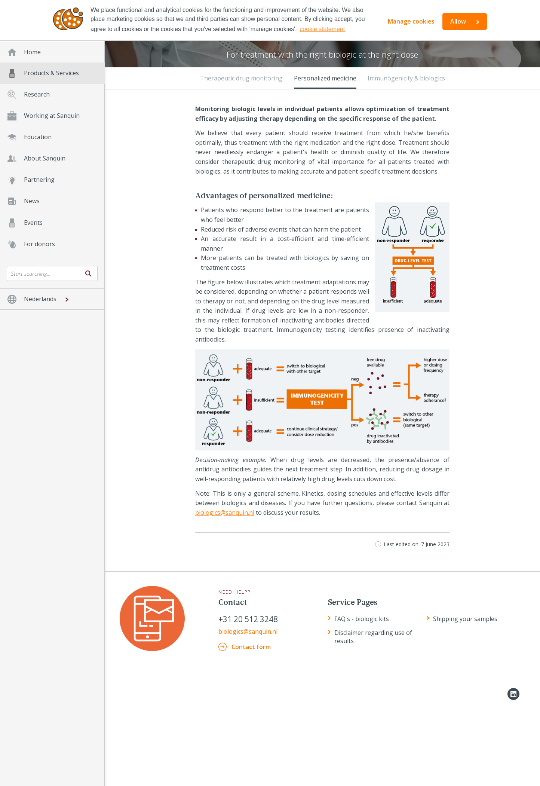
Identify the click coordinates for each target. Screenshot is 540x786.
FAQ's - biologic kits (361, 619)
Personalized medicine (325, 78)
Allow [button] (458, 21)
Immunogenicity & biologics (406, 78)
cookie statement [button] (322, 29)
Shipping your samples (465, 619)
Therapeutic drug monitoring (241, 78)
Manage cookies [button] (411, 21)
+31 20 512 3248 (248, 619)
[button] (52, 299)
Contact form (251, 647)
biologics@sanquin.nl (224, 512)
